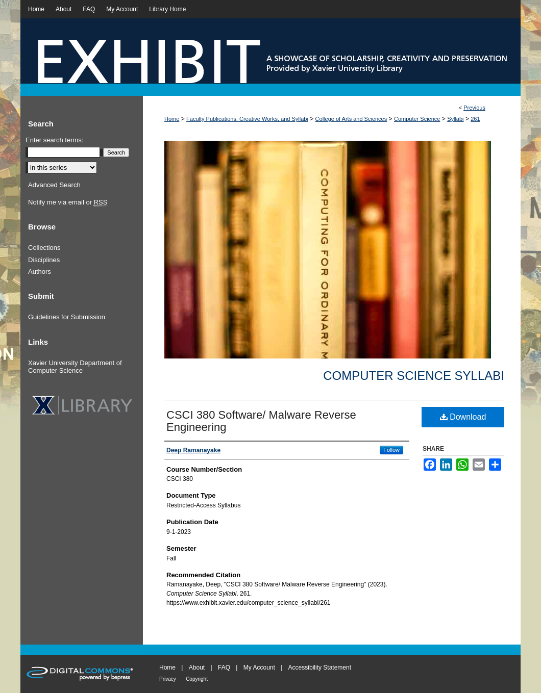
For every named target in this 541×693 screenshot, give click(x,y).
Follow (391, 450)
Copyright (197, 679)
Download (463, 417)
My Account (259, 667)
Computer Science (417, 119)
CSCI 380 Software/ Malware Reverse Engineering (261, 420)
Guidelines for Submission (66, 317)
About (197, 667)
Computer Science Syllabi (413, 375)
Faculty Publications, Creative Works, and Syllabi (247, 119)
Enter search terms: (54, 140)
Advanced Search (54, 185)
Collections (44, 247)
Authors (39, 271)
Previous (474, 108)
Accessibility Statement (319, 667)
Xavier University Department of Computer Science (75, 367)
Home (171, 119)
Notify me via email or (67, 202)
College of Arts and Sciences (351, 119)
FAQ (224, 667)
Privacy (167, 679)
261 (475, 119)
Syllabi (455, 119)
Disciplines (44, 260)
